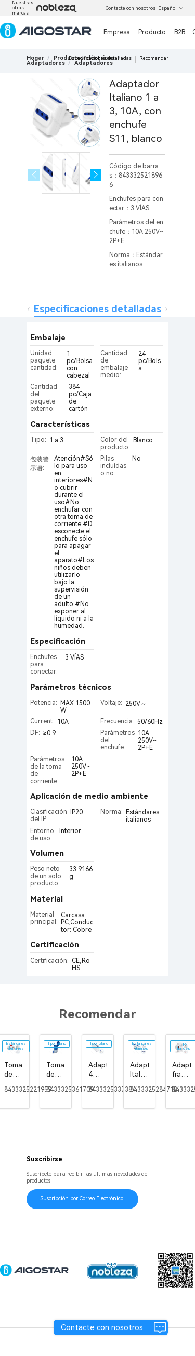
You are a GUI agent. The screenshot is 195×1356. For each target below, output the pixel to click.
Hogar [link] (35, 58)
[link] (46, 63)
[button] (96, 175)
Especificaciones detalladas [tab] (97, 308)
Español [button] (171, 8)
